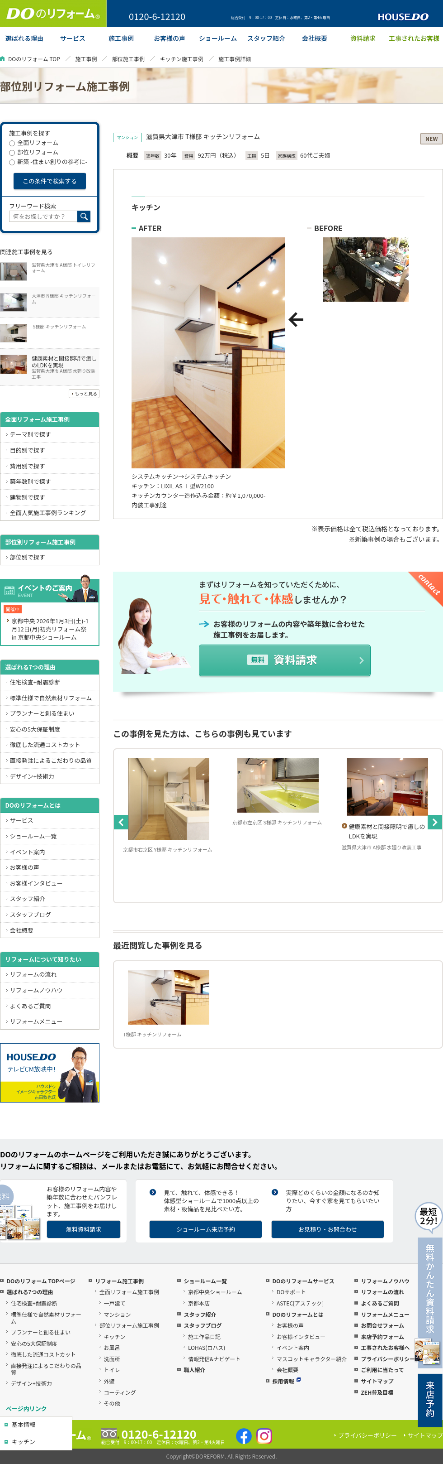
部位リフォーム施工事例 (129, 1325)
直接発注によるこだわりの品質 (51, 760)
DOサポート (291, 1291)
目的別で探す (27, 450)
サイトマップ (377, 1381)
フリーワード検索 (32, 206)
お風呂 (112, 1347)
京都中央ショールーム (215, 1291)
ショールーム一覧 (33, 836)
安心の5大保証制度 (35, 729)
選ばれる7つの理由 (30, 667)
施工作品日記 (204, 1336)
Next (435, 822)
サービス (21, 820)
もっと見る (86, 393)
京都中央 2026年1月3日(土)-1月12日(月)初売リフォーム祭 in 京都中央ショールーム (50, 628)
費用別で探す (27, 466)
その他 (112, 1403)
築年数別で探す (30, 481)
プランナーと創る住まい (42, 713)
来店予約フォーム (382, 1336)
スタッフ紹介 (27, 898)
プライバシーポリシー (388, 1359)
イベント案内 (27, 852)
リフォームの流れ (33, 974)
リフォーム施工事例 (119, 1281)
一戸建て (115, 1303)
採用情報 (286, 1381)
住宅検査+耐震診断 (35, 682)
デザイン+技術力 (32, 776)
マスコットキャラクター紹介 (312, 1359)
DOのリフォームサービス (303, 1281)
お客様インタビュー (36, 883)
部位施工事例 (128, 59)
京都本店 (199, 1303)
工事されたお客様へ (385, 1347)
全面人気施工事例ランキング (48, 512)
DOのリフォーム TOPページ (40, 1281)
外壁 (109, 1381)
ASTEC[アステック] (300, 1303)
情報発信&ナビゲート (214, 1359)
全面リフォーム (33, 142)
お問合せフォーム (382, 1325)
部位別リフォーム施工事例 (40, 542)
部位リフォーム (33, 152)
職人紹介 (194, 1369)
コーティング (120, 1392)
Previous (121, 822)
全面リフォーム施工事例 (37, 419)
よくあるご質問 (30, 1006)
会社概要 (21, 930)
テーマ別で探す (30, 434)
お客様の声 (24, 867)
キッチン (23, 1441)
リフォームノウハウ (36, 990)
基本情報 (23, 1424)
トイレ (112, 1369)
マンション (117, 1314)
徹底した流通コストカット (45, 744)
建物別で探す (27, 497)
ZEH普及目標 (377, 1392)
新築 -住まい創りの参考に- (48, 161)
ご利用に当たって (382, 1369)
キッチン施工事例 (181, 59)
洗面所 (112, 1359)
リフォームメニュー (36, 1021)
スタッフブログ (30, 914)
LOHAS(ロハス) (206, 1347)
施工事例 (86, 59)
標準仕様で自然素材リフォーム (51, 697)
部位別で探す (27, 557)
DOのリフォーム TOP (34, 59)
